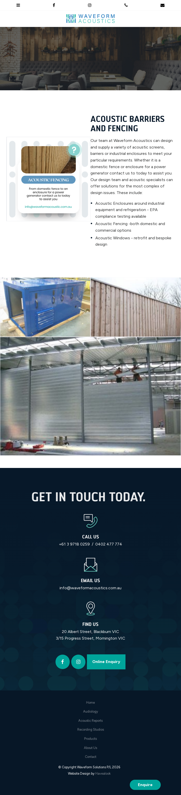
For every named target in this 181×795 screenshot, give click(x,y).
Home (90, 702)
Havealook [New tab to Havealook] (103, 773)
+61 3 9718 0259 (74, 544)
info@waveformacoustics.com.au (90, 587)
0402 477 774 (108, 544)
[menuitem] (90, 702)
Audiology (90, 711)
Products (90, 739)
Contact (90, 757)
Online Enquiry (106, 661)
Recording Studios (90, 729)
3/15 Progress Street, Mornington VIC (90, 638)
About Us (90, 748)
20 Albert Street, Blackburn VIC (90, 631)
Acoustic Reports (90, 721)
